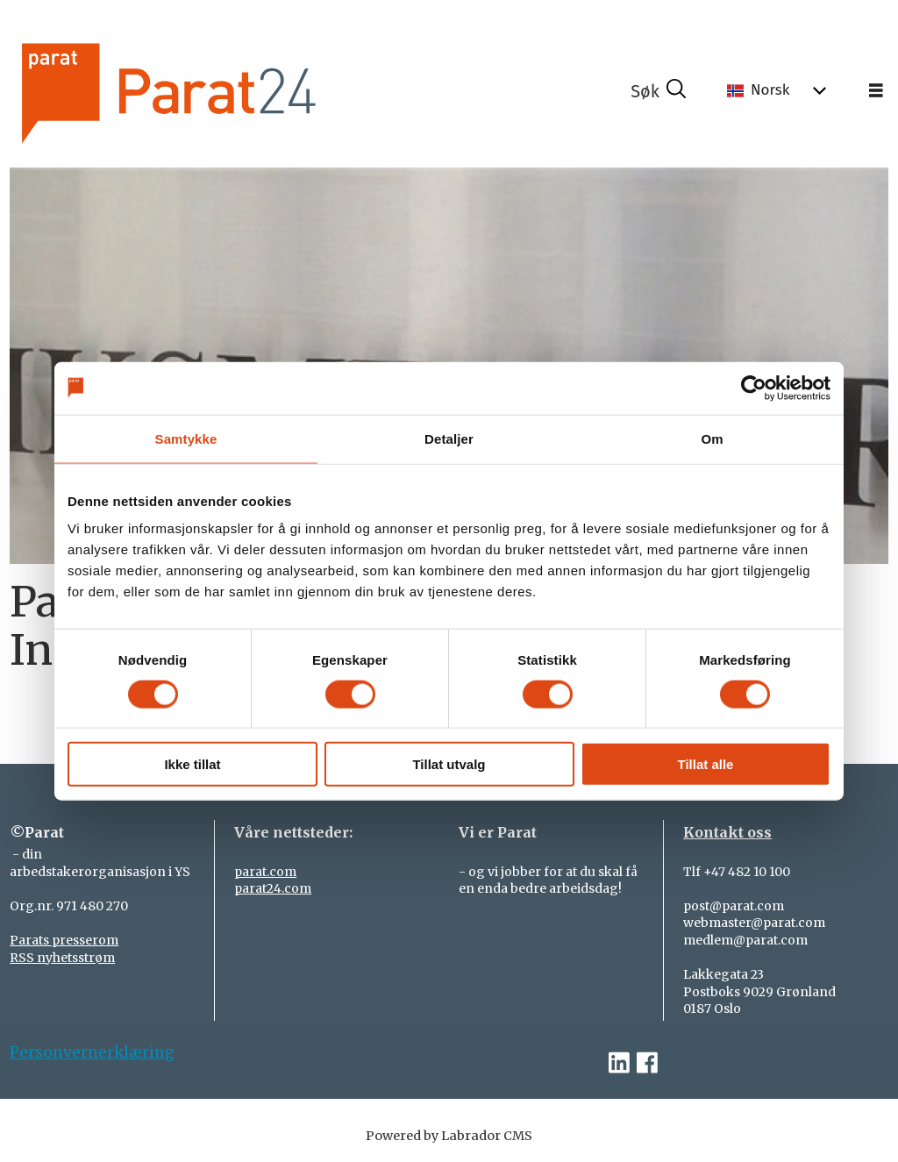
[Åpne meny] (876, 91)
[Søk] (658, 91)
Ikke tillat (192, 764)
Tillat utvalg (448, 764)
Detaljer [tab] (449, 438)
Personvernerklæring (92, 1052)
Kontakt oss (727, 832)
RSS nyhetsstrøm (62, 958)
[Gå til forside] (217, 90)
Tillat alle (706, 764)
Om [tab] (712, 438)
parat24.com (272, 888)
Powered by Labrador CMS (449, 1136)
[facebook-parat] (647, 1063)
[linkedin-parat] (619, 1063)
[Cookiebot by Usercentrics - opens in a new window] (753, 387)
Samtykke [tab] (186, 438)
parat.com (265, 872)
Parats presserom (64, 940)
